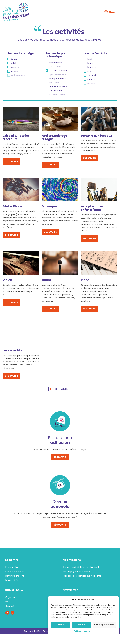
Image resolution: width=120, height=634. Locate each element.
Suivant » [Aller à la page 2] (65, 388)
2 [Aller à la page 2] (56, 388)
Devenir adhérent (14, 575)
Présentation (12, 567)
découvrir (11, 161)
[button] (22, 59)
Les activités (11, 580)
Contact (9, 606)
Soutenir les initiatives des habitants (81, 567)
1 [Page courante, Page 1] (50, 388)
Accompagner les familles (76, 571)
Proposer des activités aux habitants (82, 575)
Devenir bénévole (14, 571)
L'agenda (10, 597)
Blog (7, 601)
